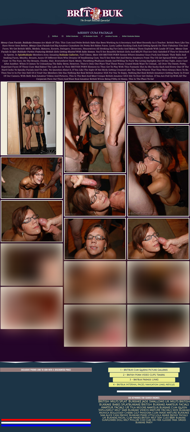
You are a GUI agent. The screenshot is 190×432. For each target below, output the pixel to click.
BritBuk (55, 36)
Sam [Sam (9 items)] (102, 415)
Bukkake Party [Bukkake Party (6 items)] (143, 422)
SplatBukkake (25, 55)
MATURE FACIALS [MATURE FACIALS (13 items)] (161, 410)
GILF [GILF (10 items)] (136, 412)
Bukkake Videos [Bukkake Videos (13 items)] (138, 410)
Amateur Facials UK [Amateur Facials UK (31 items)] (115, 407)
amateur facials (111, 36)
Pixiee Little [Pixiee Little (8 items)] (147, 415)
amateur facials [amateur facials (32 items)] (177, 404)
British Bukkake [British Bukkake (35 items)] (153, 404)
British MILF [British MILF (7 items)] (148, 417)
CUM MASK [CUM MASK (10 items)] (159, 412)
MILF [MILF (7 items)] (126, 420)
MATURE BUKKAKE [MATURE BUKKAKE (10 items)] (178, 412)
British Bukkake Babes (131, 36)
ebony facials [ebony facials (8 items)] (179, 415)
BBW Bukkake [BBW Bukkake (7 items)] (178, 417)
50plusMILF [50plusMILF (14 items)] (106, 410)
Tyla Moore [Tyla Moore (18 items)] (138, 407)
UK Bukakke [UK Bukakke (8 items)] (109, 417)
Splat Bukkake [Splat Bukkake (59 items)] (130, 401)
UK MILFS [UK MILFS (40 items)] (172, 401)
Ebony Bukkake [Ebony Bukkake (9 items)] (130, 415)
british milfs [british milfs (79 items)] (108, 401)
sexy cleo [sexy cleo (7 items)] (163, 417)
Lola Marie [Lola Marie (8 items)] (162, 415)
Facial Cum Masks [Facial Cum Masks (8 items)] (129, 417)
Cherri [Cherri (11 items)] (128, 412)
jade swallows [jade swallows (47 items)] (153, 401)
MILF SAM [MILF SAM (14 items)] (120, 410)
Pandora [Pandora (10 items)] (145, 412)
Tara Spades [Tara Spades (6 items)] (179, 420)
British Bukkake (72, 36)
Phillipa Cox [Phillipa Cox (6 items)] (137, 420)
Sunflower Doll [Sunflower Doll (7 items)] (112, 420)
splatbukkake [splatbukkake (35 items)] (131, 404)
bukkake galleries (68, 55)
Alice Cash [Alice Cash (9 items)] (112, 415)
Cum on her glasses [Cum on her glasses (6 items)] (158, 420)
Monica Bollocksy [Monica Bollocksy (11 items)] (111, 412)
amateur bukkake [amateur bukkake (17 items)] (158, 407)
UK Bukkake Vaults (90, 36)
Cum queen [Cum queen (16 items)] (179, 407)
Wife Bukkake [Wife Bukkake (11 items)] (181, 410)
